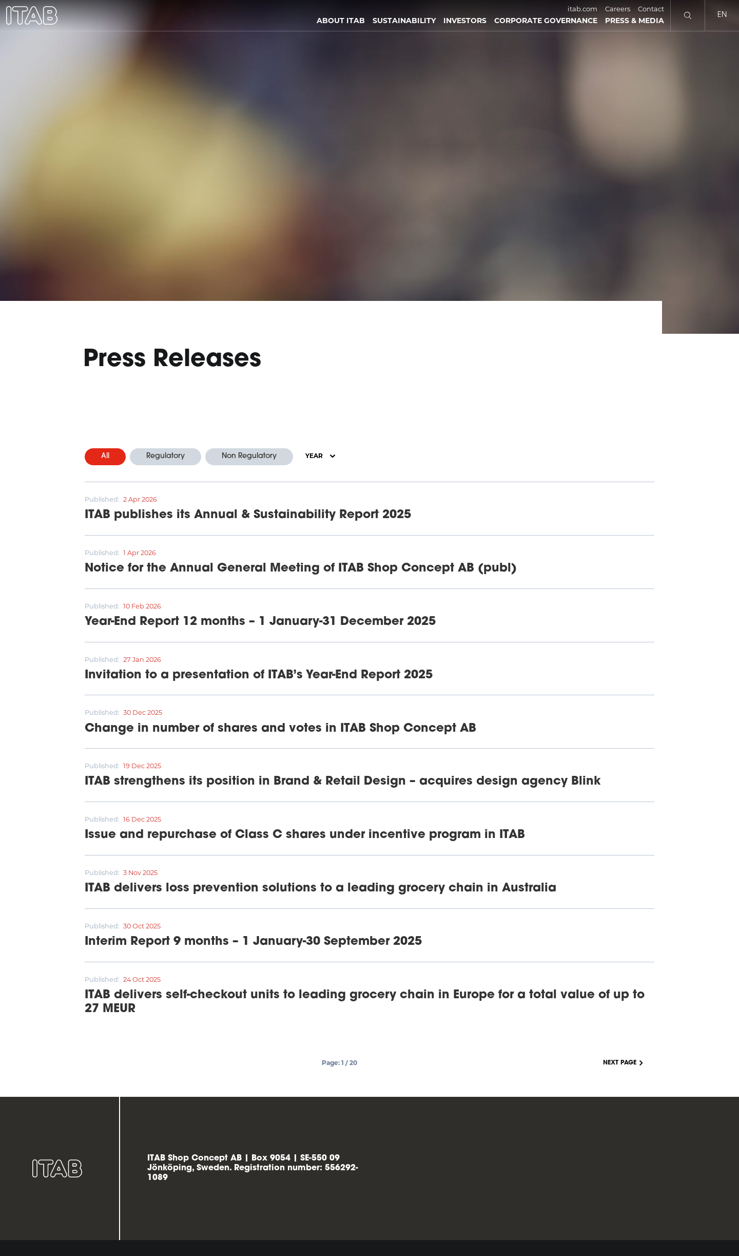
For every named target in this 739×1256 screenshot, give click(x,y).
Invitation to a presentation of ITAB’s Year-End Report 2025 (259, 675)
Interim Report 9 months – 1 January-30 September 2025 (253, 942)
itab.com (582, 9)
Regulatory (165, 456)
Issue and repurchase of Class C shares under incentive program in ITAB (305, 835)
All (105, 456)
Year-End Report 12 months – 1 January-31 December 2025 (260, 622)
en (722, 15)
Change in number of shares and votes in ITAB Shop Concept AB (280, 729)
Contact (651, 9)
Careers (617, 9)
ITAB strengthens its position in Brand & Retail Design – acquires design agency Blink (343, 782)
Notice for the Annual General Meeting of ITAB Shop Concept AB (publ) (301, 569)
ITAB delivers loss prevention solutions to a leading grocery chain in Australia (320, 889)
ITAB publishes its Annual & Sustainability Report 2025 (248, 515)
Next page (624, 1063)
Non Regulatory (249, 456)
